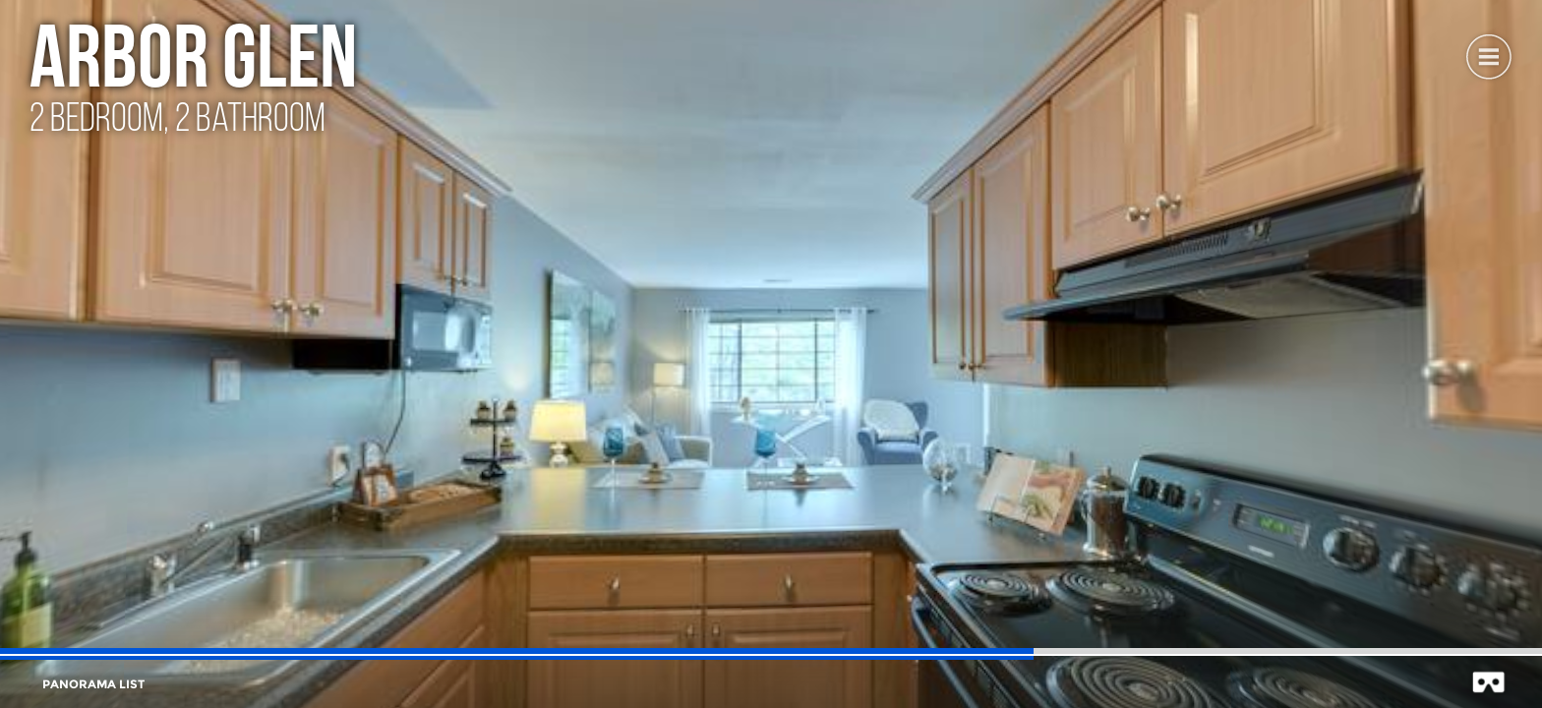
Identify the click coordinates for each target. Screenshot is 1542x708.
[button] (1487, 54)
